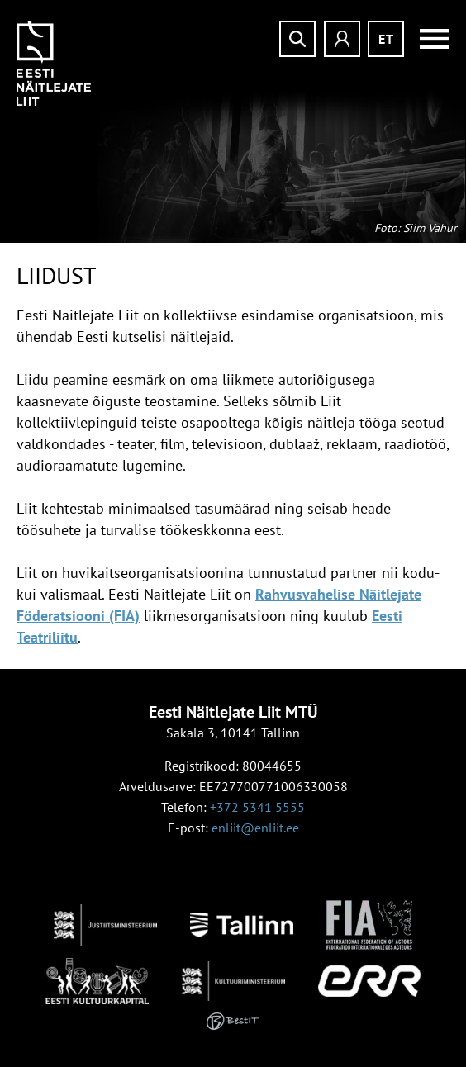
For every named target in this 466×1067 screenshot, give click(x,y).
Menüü (428, 39)
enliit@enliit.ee (255, 827)
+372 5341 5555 (257, 807)
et (386, 39)
